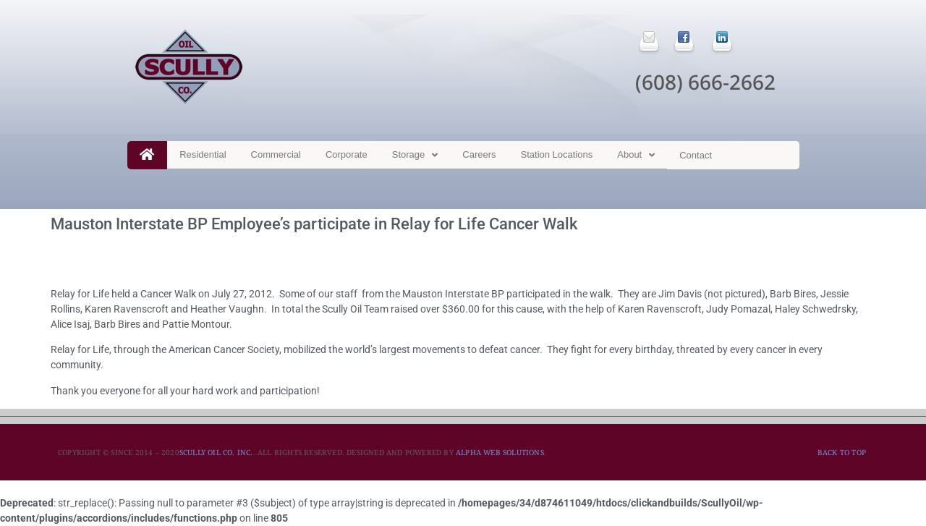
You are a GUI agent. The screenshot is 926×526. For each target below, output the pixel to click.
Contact (695, 155)
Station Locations (557, 154)
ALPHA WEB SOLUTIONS (500, 452)
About (636, 155)
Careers (479, 154)
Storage (415, 155)
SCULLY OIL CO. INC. (216, 452)
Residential (202, 154)
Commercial (276, 154)
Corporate (347, 154)
